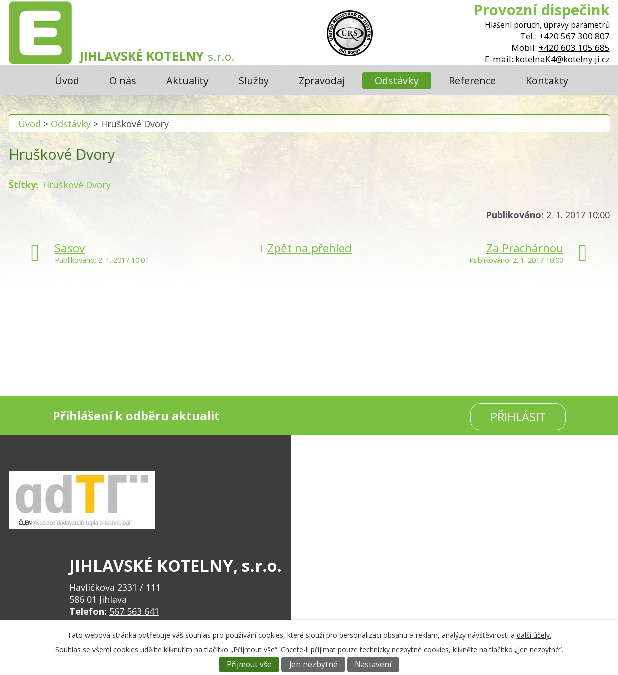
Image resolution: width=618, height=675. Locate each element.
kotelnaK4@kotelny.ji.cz (562, 59)
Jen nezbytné (313, 664)
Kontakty (547, 80)
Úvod (67, 80)
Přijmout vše (249, 664)
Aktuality (187, 80)
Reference (472, 80)
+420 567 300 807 (574, 36)
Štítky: (23, 185)
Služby (254, 80)
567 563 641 (134, 611)
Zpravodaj (322, 80)
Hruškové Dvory (77, 185)
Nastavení (373, 664)
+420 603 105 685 (574, 47)
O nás (122, 80)
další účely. (534, 635)
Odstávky (397, 80)
